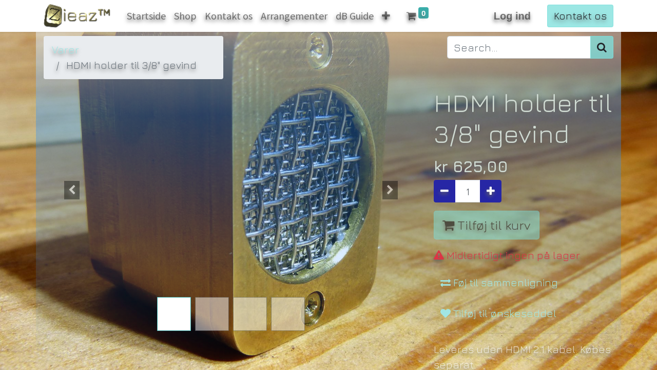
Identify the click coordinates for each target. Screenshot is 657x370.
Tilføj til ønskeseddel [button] (498, 289)
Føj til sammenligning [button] (499, 259)
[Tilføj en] (490, 191)
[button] (72, 190)
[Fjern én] (444, 191)
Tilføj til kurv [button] (486, 224)
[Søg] (601, 47)
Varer (65, 49)
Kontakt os (580, 16)
